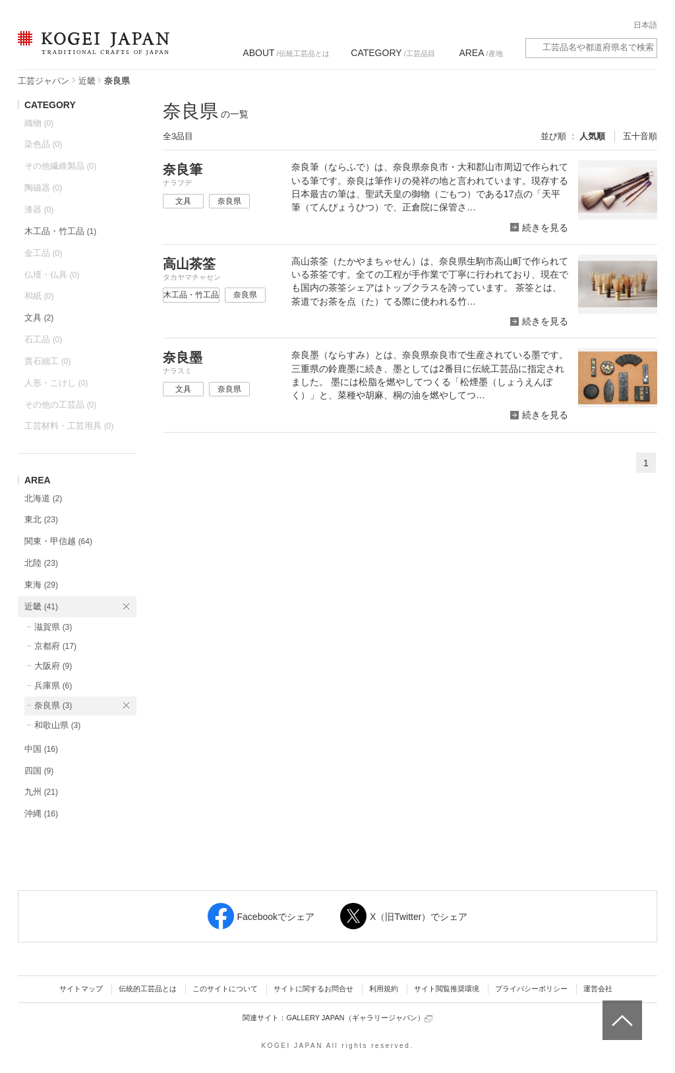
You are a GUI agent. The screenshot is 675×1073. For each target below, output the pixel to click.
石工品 (43, 339)
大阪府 (53, 666)
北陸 (41, 563)
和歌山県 (57, 725)
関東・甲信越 (58, 541)
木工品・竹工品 (60, 231)
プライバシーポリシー (531, 989)
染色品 (43, 144)
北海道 (43, 498)
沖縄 (41, 813)
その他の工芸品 (60, 405)
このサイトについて (225, 989)
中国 (41, 749)
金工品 (43, 253)
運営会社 (597, 989)
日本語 (645, 25)
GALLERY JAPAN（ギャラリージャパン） (359, 1018)
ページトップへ (620, 1010)
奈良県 (53, 705)
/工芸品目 (392, 52)
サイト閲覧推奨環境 (446, 989)
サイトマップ (81, 989)
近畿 (87, 81)
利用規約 (383, 989)
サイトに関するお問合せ (313, 989)
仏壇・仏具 (51, 275)
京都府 (55, 646)
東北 (41, 519)
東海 (41, 585)
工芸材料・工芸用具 (68, 426)
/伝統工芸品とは (286, 52)
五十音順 (640, 136)
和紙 (38, 296)
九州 (41, 792)
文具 (38, 317)
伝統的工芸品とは (148, 989)
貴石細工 (47, 361)
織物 (38, 123)
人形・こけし (56, 383)
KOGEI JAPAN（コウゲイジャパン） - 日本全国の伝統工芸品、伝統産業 (91, 51)
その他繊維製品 (60, 166)
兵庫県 (53, 685)
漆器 (38, 209)
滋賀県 (53, 627)
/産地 (480, 52)
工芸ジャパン (43, 81)
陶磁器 (43, 188)
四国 (38, 771)
